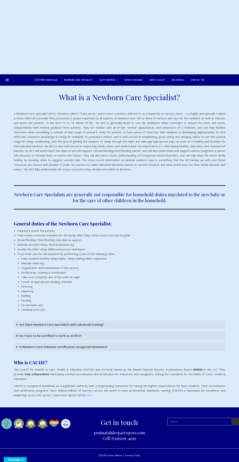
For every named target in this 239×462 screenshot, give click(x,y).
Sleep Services (107, 79)
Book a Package (134, 79)
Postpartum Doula (46, 79)
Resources (178, 79)
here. (89, 395)
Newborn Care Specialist (78, 79)
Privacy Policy (133, 455)
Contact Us (197, 79)
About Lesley (157, 79)
